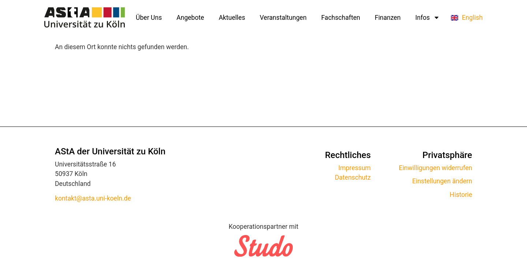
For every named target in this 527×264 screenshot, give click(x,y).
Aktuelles (232, 17)
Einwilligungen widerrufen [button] (435, 168)
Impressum (355, 168)
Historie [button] (461, 194)
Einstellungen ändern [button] (442, 181)
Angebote (190, 17)
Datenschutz (353, 177)
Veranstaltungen (283, 17)
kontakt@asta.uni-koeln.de (93, 198)
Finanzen (388, 17)
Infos (427, 18)
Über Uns (149, 17)
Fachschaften (340, 17)
